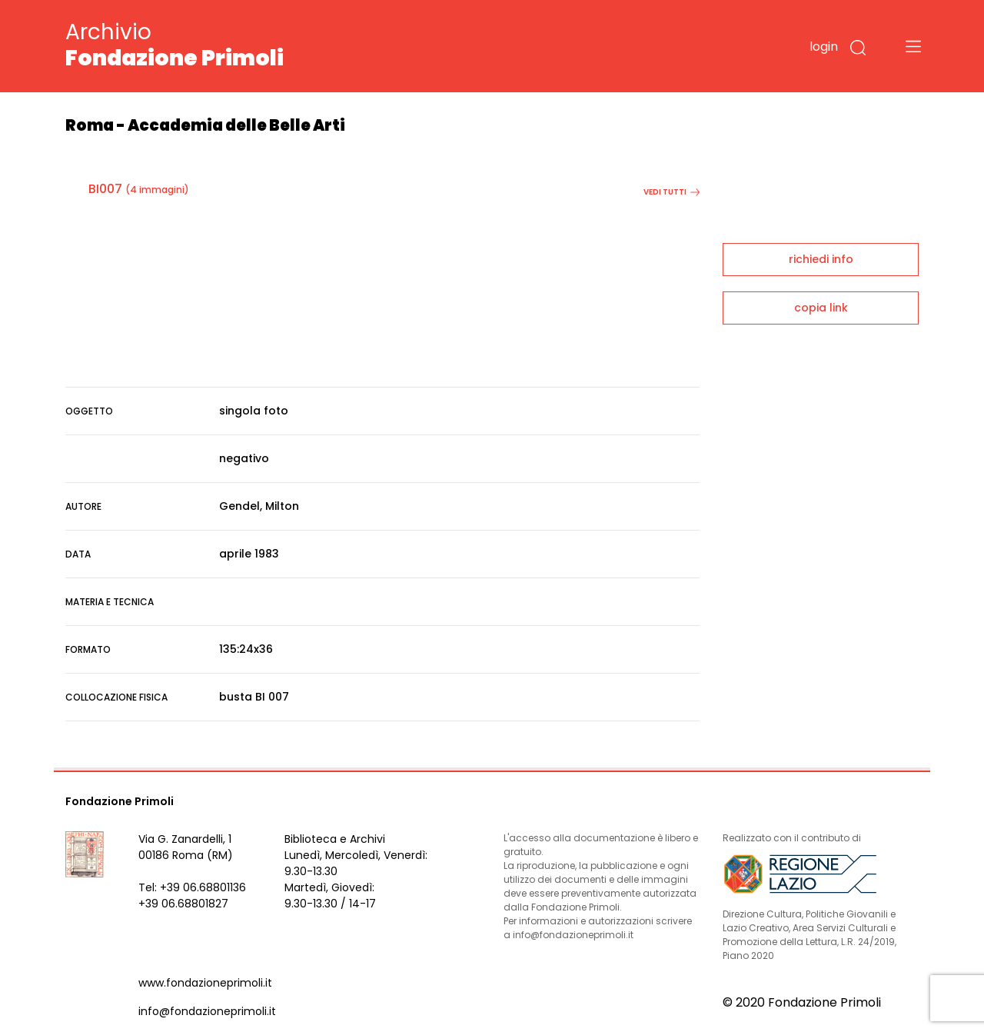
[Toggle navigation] (913, 46)
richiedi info (821, 259)
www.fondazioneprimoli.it (205, 982)
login (823, 46)
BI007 (105, 189)
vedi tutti (671, 192)
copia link (821, 307)
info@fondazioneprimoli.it (207, 1011)
